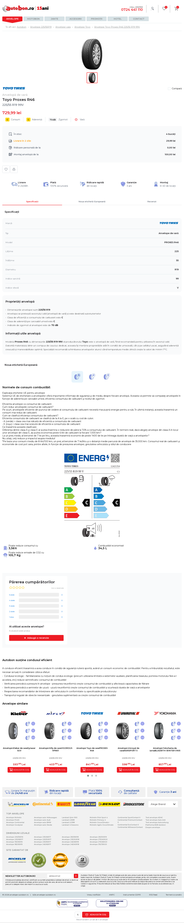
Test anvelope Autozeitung (157, 822)
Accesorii (75, 18)
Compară (177, 88)
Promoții (96, 18)
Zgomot (58, 119)
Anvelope (12, 18)
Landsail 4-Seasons (70, 825)
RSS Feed (153, 895)
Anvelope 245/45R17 (42, 844)
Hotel (118, 18)
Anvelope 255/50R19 (98, 837)
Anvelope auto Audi (42, 820)
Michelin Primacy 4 (98, 820)
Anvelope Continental (15, 822)
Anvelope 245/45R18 (70, 842)
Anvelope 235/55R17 (42, 842)
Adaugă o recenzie (38, 638)
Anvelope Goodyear (14, 825)
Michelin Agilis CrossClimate (101, 825)
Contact (138, 18)
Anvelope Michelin (14, 818)
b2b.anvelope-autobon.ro (44, 895)
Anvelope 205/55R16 (14, 837)
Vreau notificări (94, 895)
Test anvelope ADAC (154, 818)
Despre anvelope (152, 827)
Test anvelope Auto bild (155, 820)
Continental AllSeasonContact (130, 827)
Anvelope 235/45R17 (42, 837)
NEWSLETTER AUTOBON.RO (20, 876)
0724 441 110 (132, 10)
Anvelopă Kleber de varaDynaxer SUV (19, 749)
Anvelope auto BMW (42, 822)
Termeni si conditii (174, 895)
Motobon (33, 18)
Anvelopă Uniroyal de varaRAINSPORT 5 (128, 749)
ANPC (112, 895)
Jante (54, 18)
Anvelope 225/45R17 (14, 839)
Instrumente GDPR (132, 895)
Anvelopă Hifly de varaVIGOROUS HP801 (55, 749)
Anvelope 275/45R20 (98, 842)
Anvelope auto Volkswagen (45, 818)
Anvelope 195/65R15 (14, 842)
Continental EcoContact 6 (128, 825)
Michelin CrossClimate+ (99, 822)
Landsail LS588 (68, 820)
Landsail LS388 (68, 822)
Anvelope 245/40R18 (70, 844)
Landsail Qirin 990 (69, 818)
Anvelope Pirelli (12, 820)
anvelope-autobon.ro (19, 895)
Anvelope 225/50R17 (42, 839)
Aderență (34, 119)
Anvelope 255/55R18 (70, 837)
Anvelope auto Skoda (43, 825)
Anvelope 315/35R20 (98, 844)
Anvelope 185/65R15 (14, 844)
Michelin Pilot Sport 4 (99, 818)
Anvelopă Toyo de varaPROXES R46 (92, 749)
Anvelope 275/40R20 (99, 839)
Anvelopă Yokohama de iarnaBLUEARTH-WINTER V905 (164, 749)
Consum (12, 119)
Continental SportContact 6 (129, 818)
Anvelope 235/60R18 (70, 839)
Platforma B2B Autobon (155, 825)
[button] (88, 776)
